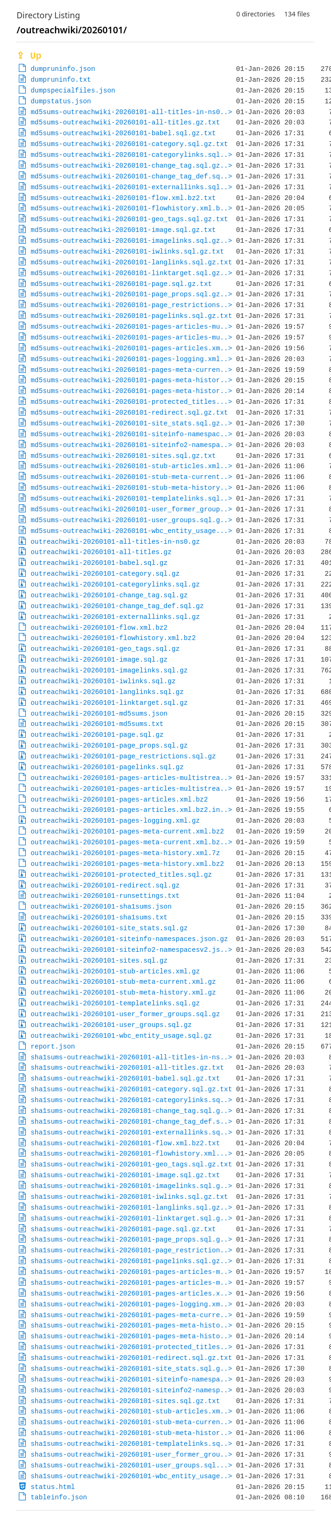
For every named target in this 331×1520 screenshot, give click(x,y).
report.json (53, 1046)
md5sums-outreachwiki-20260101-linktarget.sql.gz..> (131, 273)
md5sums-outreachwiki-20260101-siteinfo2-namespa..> (131, 444)
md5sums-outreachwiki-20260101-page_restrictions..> (131, 305)
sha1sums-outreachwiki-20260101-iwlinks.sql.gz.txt (129, 1196)
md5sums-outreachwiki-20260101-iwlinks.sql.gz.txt (127, 251)
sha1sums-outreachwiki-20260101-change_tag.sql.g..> (131, 1110)
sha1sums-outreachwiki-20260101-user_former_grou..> (131, 1454)
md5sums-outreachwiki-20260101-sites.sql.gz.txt (123, 455)
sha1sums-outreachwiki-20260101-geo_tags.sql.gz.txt (131, 1164)
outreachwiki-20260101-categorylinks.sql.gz (115, 584)
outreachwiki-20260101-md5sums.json (99, 713)
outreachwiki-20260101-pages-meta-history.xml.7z (125, 853)
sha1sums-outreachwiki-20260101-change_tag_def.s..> (131, 1121)
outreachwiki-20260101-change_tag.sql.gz (109, 595)
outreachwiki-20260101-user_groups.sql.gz (111, 1024)
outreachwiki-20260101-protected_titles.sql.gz (121, 874)
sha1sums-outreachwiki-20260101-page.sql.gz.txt (123, 1229)
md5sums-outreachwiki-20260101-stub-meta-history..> (131, 487)
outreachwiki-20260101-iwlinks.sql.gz (103, 681)
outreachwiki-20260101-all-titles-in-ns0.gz (115, 541)
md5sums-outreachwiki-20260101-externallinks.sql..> (131, 187)
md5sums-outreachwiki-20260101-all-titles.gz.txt (125, 122)
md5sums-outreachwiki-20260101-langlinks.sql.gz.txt (131, 262)
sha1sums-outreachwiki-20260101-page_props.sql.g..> (131, 1239)
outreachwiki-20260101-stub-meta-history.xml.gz (123, 992)
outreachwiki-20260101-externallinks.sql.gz (115, 616)
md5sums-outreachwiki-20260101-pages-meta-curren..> (131, 369)
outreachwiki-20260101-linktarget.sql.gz (109, 702)
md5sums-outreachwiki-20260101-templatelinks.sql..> (131, 498)
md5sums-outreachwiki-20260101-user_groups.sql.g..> (131, 520)
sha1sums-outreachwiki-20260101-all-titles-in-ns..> (131, 1057)
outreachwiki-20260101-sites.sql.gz (99, 960)
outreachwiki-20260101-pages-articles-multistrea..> (131, 777)
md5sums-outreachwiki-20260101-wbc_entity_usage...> (131, 530)
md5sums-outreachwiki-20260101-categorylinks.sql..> (131, 154)
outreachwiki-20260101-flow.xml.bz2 (99, 627)
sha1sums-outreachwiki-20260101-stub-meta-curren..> (131, 1422)
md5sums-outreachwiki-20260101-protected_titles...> (131, 401)
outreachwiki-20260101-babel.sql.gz (99, 562)
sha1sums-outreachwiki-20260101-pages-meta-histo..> (131, 1325)
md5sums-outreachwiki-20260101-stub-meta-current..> (131, 476)
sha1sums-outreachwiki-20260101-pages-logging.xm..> (131, 1304)
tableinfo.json (59, 1497)
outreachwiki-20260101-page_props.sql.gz (109, 745)
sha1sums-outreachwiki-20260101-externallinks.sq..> (131, 1132)
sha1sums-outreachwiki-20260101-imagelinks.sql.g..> (131, 1185)
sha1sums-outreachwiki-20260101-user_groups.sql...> (131, 1465)
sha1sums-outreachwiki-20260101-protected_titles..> (131, 1347)
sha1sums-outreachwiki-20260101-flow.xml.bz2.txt (125, 1143)
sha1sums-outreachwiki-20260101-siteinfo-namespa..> (131, 1379)
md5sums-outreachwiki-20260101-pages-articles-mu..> (131, 326)
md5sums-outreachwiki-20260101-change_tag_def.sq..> (131, 176)
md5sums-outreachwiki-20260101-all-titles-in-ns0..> (131, 112)
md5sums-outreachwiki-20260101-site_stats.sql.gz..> (131, 423)
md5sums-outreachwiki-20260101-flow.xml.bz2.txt (123, 197)
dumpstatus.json (61, 101)
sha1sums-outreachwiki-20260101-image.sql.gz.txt (125, 1175)
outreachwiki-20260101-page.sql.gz (97, 734)
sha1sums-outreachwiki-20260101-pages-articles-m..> (131, 1271)
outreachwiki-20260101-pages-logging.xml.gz (115, 820)
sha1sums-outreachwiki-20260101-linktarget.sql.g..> (131, 1218)
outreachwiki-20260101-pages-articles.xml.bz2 (119, 799)
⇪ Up (28, 56)
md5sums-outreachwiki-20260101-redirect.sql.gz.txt (129, 412)
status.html (53, 1486)
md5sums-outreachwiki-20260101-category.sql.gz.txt (129, 143)
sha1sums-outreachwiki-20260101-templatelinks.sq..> (131, 1443)
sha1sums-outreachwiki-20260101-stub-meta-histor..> (131, 1432)
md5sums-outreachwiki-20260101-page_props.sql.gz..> (131, 294)
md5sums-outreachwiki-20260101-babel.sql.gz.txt (123, 133)
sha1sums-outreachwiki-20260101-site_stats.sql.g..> (131, 1368)
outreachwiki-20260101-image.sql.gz (99, 659)
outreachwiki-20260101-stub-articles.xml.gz (115, 971)
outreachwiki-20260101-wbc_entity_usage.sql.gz (121, 1035)
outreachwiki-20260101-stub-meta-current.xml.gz (123, 981)
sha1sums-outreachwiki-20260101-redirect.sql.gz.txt (131, 1357)
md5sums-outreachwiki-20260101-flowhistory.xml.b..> (131, 208)
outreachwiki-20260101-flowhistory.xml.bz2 (113, 637)
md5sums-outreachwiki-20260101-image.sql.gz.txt (123, 229)
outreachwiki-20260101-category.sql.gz (105, 573)
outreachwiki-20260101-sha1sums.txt (99, 917)
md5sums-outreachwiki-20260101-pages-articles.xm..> (131, 348)
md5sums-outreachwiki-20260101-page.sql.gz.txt (121, 283)
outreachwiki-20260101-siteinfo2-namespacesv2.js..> (131, 949)
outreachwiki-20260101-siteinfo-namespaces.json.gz (129, 938)
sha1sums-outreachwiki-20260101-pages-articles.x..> (131, 1293)
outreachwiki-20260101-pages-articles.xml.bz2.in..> (131, 809)
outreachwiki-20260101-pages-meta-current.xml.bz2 (127, 831)
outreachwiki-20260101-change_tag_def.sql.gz (117, 606)
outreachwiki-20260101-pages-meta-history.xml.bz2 (127, 863)
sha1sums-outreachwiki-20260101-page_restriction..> (131, 1250)
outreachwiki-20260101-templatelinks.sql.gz (115, 1003)
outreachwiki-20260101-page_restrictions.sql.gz (123, 756)
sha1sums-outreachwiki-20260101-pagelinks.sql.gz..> (131, 1261)
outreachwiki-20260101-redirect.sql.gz (105, 885)
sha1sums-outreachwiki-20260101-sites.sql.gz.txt (125, 1401)
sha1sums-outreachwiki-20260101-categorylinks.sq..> (131, 1100)
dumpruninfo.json (63, 68)
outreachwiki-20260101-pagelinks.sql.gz (107, 767)
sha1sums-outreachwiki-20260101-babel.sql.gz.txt (125, 1078)
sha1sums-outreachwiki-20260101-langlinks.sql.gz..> (131, 1207)
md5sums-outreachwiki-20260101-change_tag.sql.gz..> (131, 165)
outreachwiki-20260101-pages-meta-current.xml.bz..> (131, 842)
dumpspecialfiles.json (73, 90)
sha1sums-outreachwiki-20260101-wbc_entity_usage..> (131, 1476)
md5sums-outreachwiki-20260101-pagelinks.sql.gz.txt (131, 315)
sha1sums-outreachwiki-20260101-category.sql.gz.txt (131, 1089)
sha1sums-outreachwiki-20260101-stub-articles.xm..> (131, 1411)
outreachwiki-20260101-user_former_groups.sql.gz (125, 1014)
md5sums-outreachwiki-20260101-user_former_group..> (131, 509)
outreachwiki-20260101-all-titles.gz (101, 552)
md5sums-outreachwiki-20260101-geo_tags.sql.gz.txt (129, 219)
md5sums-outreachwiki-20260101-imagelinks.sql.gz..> (131, 240)
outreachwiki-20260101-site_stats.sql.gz (109, 928)
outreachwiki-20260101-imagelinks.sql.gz (109, 670)
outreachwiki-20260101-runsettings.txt (105, 895)
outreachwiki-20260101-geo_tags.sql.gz (105, 648)
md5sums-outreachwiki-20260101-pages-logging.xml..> (131, 359)
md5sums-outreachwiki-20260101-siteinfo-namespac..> (131, 434)
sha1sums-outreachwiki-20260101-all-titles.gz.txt (127, 1067)
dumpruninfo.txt (61, 79)
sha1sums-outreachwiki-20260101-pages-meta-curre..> (131, 1315)
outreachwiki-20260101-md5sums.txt (97, 723)
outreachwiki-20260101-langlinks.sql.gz (107, 691)
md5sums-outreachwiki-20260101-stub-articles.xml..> (131, 466)
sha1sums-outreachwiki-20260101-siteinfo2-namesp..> (131, 1390)
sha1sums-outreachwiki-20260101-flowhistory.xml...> (131, 1153)
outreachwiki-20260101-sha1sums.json (101, 906)
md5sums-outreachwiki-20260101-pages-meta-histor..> (131, 380)
